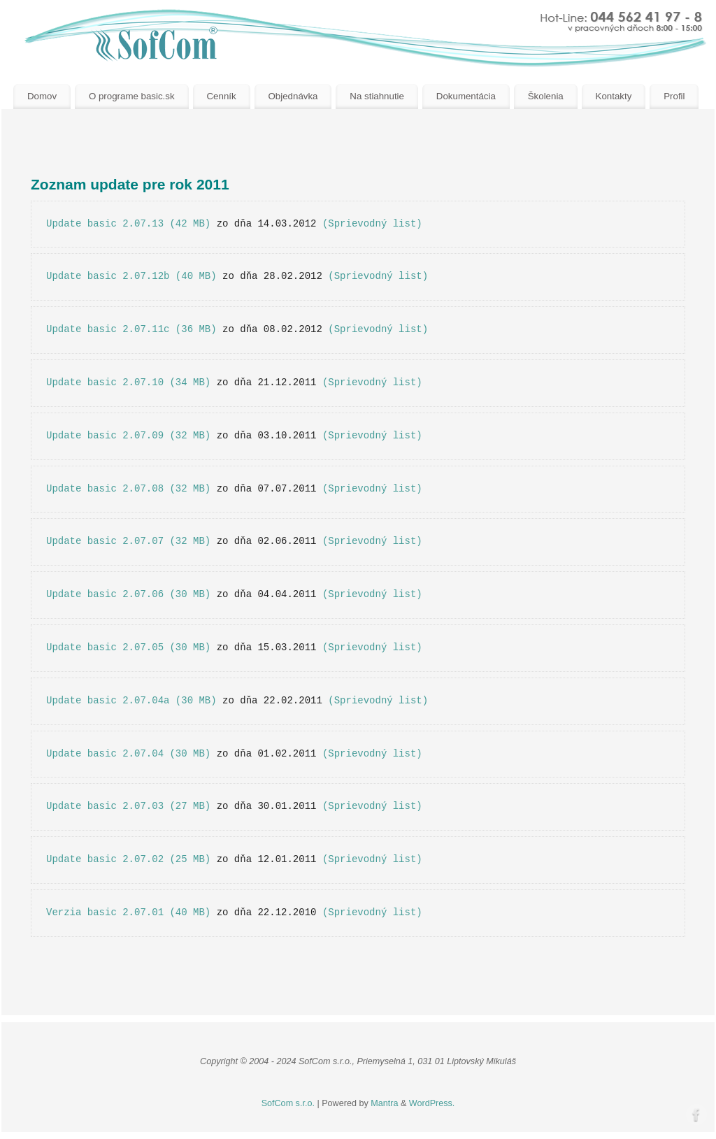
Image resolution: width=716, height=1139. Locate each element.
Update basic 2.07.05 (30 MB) (128, 647)
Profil (674, 96)
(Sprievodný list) (372, 223)
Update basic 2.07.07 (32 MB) (128, 541)
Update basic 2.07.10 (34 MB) (128, 382)
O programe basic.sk (132, 96)
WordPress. (432, 1103)
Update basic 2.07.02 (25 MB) (128, 859)
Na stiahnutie (377, 96)
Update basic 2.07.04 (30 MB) (128, 753)
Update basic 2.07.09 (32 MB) (128, 435)
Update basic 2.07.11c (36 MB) (131, 329)
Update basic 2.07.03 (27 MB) (128, 806)
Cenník (221, 96)
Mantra (384, 1103)
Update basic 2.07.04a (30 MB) (131, 700)
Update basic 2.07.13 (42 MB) (128, 223)
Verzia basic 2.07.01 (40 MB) (128, 912)
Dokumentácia (466, 96)
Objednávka (293, 96)
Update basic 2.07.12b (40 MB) (131, 276)
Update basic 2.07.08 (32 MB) (128, 488)
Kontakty (614, 96)
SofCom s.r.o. (288, 1103)
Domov (42, 96)
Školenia (546, 96)
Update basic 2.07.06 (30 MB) (128, 594)
